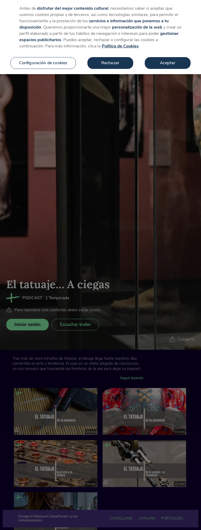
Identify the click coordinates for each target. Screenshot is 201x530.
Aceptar (167, 59)
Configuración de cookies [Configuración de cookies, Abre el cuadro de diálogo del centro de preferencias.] (43, 59)
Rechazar (110, 59)
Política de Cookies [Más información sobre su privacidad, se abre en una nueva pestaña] (120, 42)
